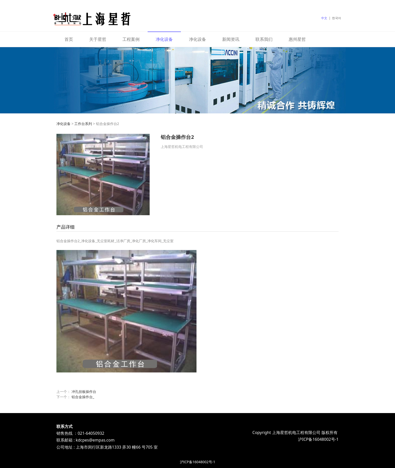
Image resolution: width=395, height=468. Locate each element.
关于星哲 (97, 39)
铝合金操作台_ (83, 396)
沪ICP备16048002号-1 (197, 461)
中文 (324, 18)
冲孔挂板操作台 (84, 391)
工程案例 (131, 39)
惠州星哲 (297, 39)
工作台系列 (83, 123)
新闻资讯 (230, 39)
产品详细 (65, 227)
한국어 (336, 18)
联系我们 (264, 39)
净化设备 (164, 39)
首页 (68, 39)
